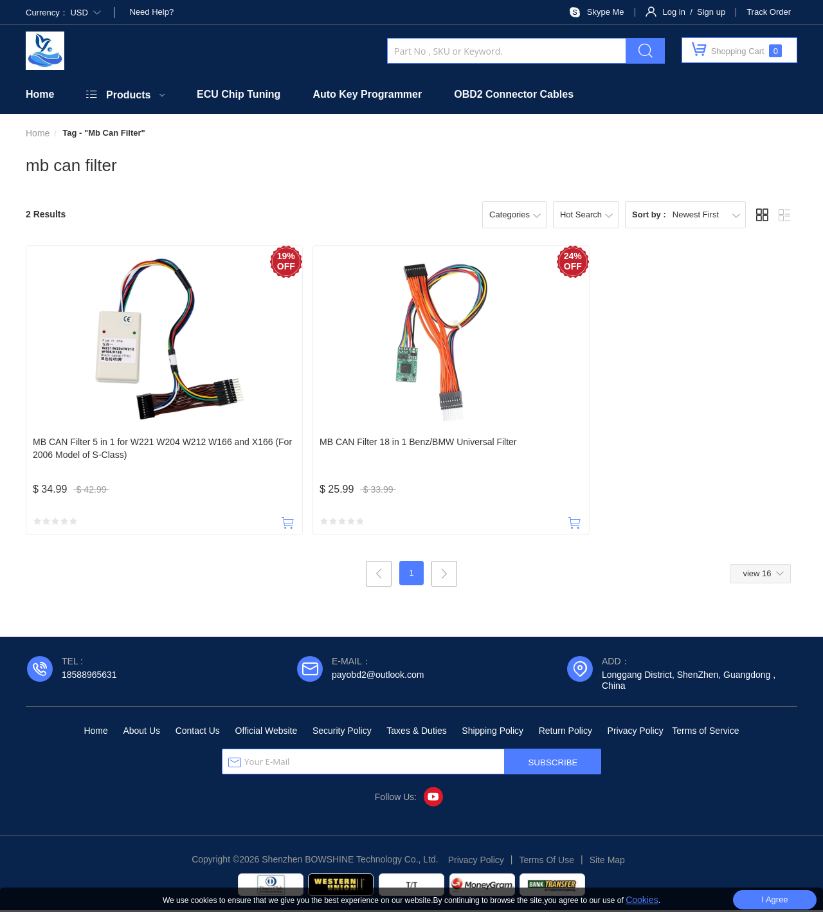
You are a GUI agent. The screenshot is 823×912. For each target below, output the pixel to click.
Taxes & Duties (416, 732)
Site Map (607, 862)
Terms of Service (705, 732)
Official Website (266, 732)
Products (128, 94)
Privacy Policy (636, 732)
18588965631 (89, 676)
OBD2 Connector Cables (514, 94)
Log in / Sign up (694, 12)
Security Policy (342, 732)
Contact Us (198, 732)
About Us (141, 732)
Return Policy (565, 732)
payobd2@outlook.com (378, 676)
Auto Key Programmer (367, 94)
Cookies (642, 900)
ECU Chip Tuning (238, 94)
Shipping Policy (492, 732)
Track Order (768, 12)
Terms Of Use (546, 862)
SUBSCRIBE (552, 764)
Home (40, 94)
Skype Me (605, 12)
